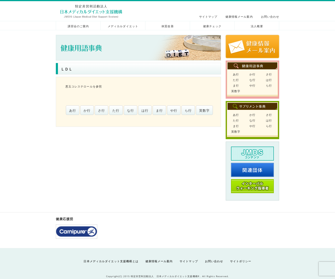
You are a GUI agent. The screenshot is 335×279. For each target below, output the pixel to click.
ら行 (188, 110)
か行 (87, 110)
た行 (115, 110)
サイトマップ (208, 17)
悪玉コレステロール (79, 86)
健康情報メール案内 (239, 17)
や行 (173, 110)
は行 (144, 110)
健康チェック (212, 26)
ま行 (159, 110)
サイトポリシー (240, 261)
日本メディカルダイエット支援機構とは (111, 261)
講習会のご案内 (78, 26)
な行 (130, 110)
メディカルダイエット (123, 26)
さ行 (101, 110)
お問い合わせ (270, 17)
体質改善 (167, 26)
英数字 (204, 110)
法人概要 (257, 26)
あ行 (72, 110)
